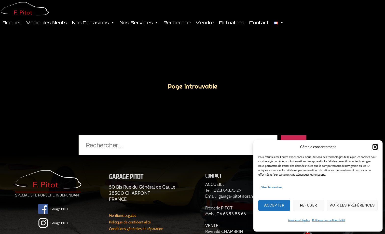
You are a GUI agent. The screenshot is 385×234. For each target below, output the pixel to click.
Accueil (11, 29)
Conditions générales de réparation (140, 229)
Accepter (274, 205)
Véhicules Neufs (46, 29)
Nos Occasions (93, 29)
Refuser (308, 205)
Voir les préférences (352, 205)
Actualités (231, 29)
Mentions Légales (299, 220)
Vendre (204, 29)
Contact (259, 29)
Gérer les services (271, 187)
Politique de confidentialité (328, 220)
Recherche (177, 29)
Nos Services (139, 29)
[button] (375, 146)
